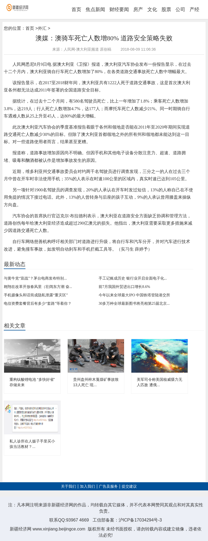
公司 (180, 9)
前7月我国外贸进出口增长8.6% (124, 287)
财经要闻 (119, 9)
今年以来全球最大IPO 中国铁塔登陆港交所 (134, 295)
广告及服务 (108, 486)
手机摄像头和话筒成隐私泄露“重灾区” (36, 295)
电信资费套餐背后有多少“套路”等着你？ (38, 303)
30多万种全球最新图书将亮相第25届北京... (134, 303)
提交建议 (129, 486)
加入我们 (87, 486)
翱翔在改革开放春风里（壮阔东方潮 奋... (38, 287)
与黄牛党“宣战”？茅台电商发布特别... (35, 278)
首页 (76, 9)
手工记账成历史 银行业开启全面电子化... (133, 278)
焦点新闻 (95, 9)
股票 (166, 9)
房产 (138, 9)
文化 (152, 9)
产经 (194, 9)
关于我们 (68, 486)
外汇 (42, 28)
